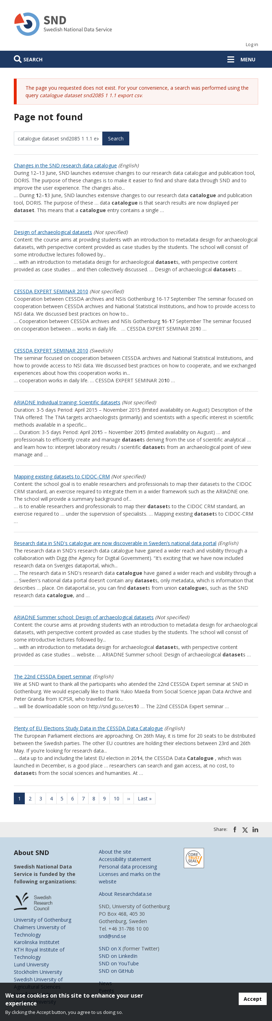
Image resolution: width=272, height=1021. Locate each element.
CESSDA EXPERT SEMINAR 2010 (51, 291)
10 (119, 798)
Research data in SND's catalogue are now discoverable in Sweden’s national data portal (115, 543)
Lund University (31, 964)
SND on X (110, 948)
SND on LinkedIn (118, 956)
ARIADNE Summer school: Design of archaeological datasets (84, 617)
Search (32, 59)
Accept (253, 998)
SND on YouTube (119, 963)
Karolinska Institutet (37, 942)
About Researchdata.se (125, 893)
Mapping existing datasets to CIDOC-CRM (62, 476)
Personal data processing (128, 866)
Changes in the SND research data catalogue (65, 165)
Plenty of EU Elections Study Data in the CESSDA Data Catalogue (88, 728)
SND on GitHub (116, 970)
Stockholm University (38, 972)
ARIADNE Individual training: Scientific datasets (67, 402)
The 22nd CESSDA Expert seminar (52, 676)
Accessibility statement (125, 859)
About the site (115, 851)
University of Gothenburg (42, 919)
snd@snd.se (112, 936)
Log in (252, 44)
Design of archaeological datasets (53, 232)
